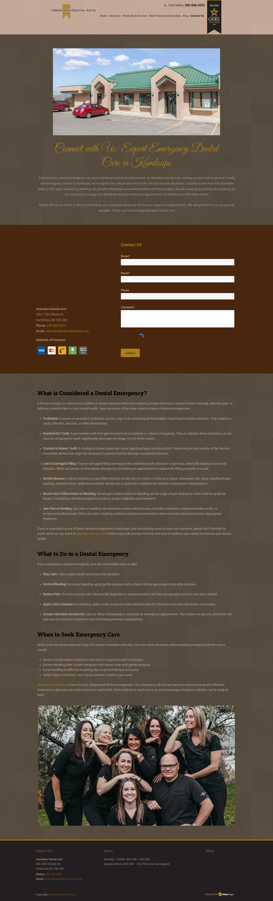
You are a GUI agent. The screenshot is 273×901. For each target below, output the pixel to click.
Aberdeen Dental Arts (52, 685)
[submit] (130, 353)
